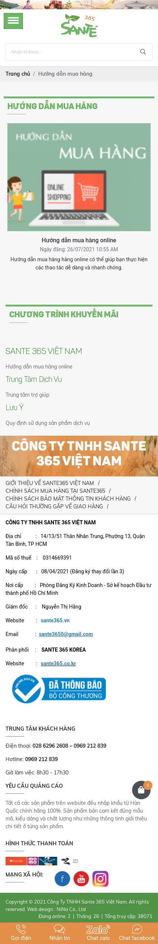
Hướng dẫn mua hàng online (39, 366)
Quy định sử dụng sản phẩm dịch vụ (48, 423)
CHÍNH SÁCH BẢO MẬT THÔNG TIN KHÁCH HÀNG (68, 498)
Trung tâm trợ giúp (27, 394)
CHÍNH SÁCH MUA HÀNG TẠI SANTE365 (55, 491)
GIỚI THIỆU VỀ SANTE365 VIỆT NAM (50, 483)
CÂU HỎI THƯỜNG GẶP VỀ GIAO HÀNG (54, 506)
